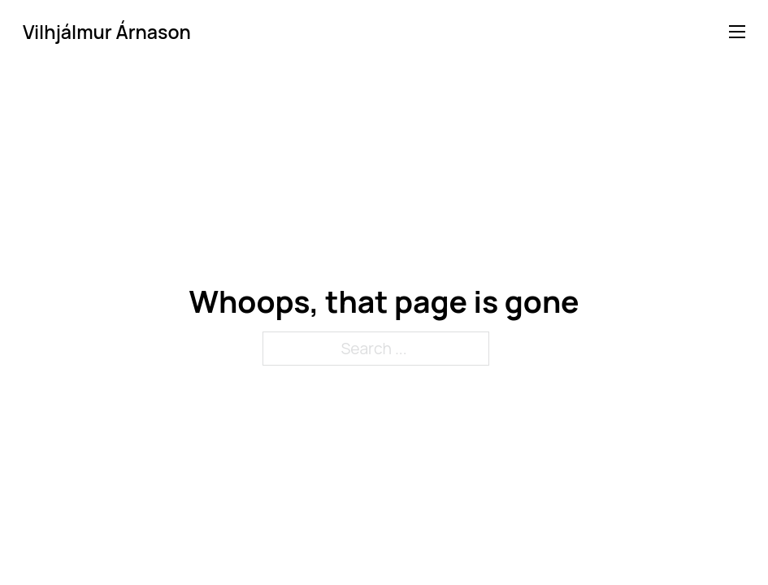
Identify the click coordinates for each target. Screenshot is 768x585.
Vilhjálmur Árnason (107, 32)
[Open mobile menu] (737, 31)
